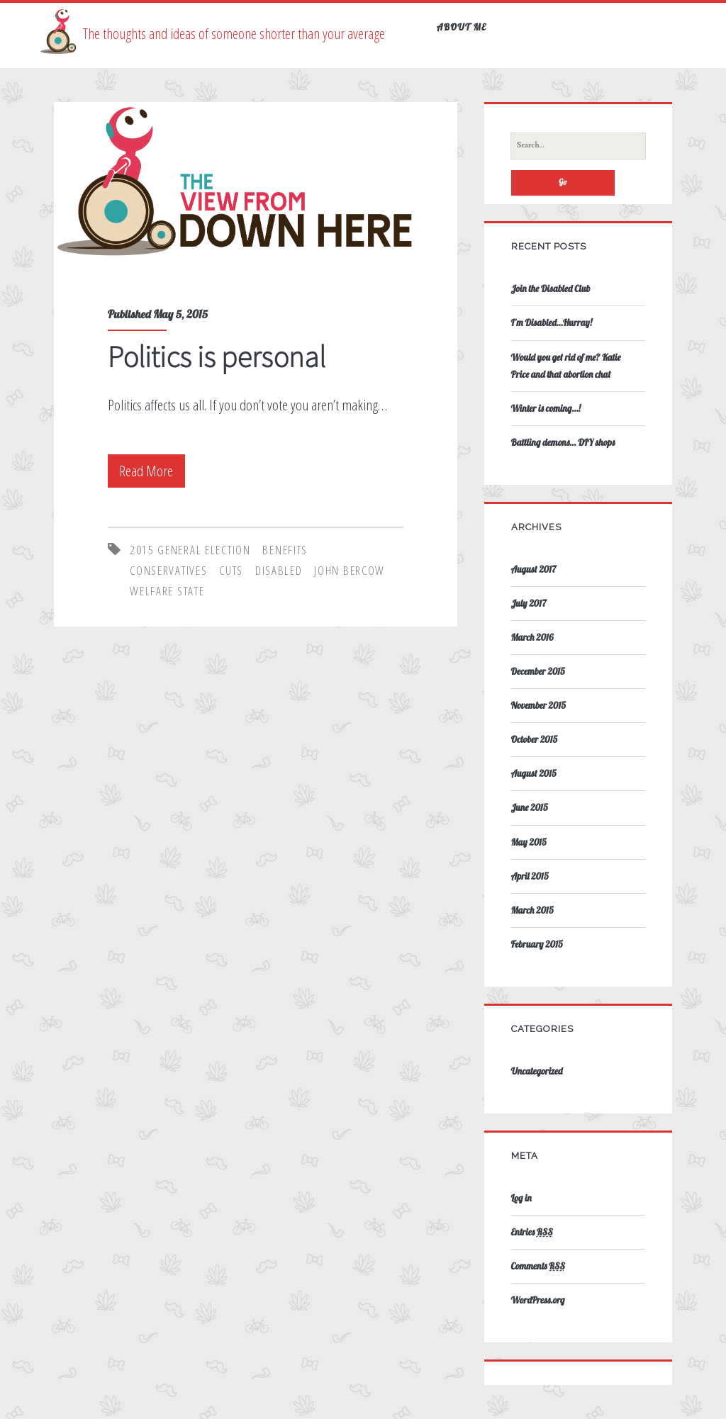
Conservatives (168, 570)
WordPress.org (538, 1300)
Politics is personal (216, 356)
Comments (538, 1266)
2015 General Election (190, 550)
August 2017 (534, 569)
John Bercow (349, 570)
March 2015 (532, 910)
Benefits (285, 550)
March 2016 (532, 637)
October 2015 (534, 739)
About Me (462, 27)
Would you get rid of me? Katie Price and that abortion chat (566, 366)
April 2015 (530, 876)
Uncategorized (537, 1071)
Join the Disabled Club (551, 288)
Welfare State (167, 591)
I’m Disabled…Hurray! (552, 322)
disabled (279, 570)
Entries (532, 1232)
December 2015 (538, 671)
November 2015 (538, 705)
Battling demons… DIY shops (563, 442)
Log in (521, 1198)
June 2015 (529, 807)
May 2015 (529, 842)
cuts (231, 570)
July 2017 (529, 603)
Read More (149, 471)
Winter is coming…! (546, 408)
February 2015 (537, 944)
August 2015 (534, 773)
